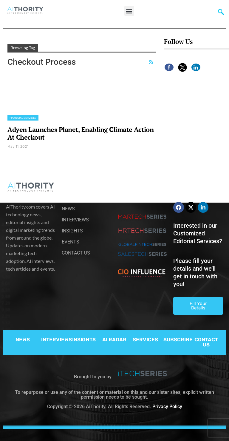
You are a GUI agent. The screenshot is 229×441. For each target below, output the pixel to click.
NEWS (23, 340)
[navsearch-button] (221, 13)
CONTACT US (206, 342)
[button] (129, 11)
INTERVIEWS (56, 340)
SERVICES (145, 340)
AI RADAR (114, 340)
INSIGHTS (84, 340)
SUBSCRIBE (178, 340)
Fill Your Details (198, 306)
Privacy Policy (167, 406)
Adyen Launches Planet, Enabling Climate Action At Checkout (80, 133)
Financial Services (23, 117)
